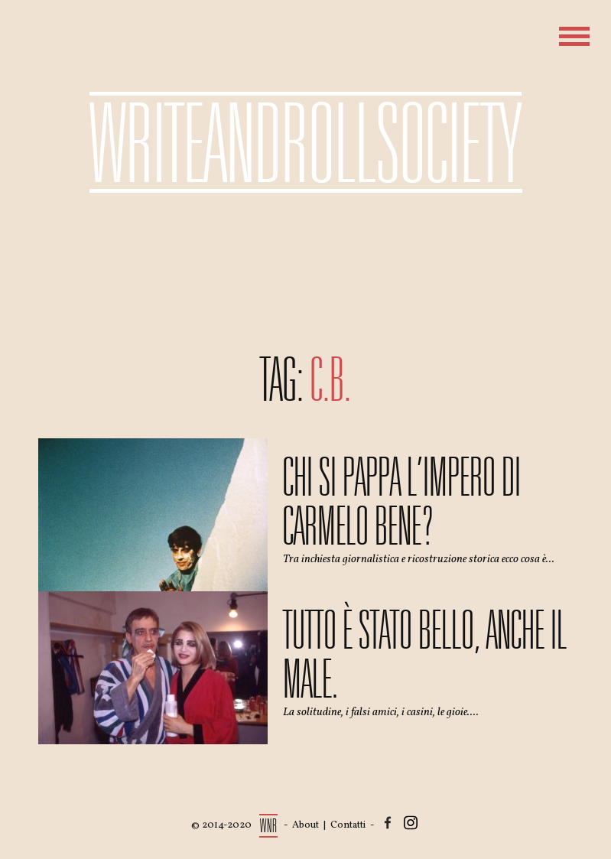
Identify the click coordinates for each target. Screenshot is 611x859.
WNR (269, 825)
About (305, 825)
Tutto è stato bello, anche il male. (425, 655)
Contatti (348, 825)
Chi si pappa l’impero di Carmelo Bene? (402, 502)
